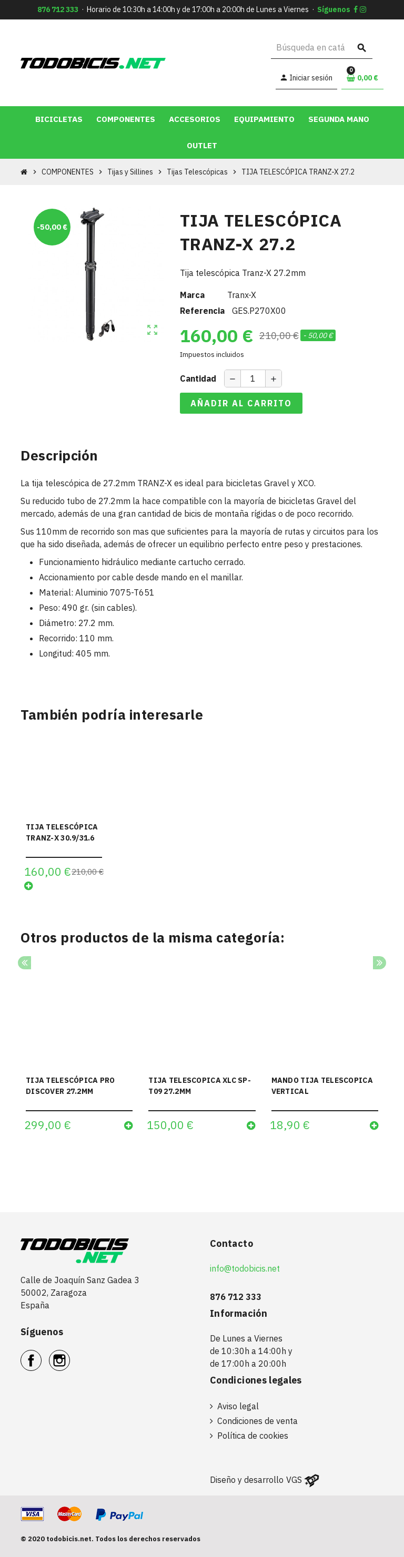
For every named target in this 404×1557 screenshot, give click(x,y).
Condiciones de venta (257, 1421)
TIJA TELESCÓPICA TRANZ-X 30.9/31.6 (62, 832)
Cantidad (198, 378)
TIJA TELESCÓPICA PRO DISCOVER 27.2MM (70, 1085)
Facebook (41, 1354)
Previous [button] (24, 962)
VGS (294, 1479)
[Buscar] (321, 47)
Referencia (202, 310)
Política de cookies (252, 1435)
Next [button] (379, 962)
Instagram (69, 1354)
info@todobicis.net (245, 1268)
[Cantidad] (253, 378)
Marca (192, 295)
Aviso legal (238, 1406)
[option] (79, 1051)
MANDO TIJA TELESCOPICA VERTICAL (322, 1085)
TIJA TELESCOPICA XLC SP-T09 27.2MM (199, 1085)
